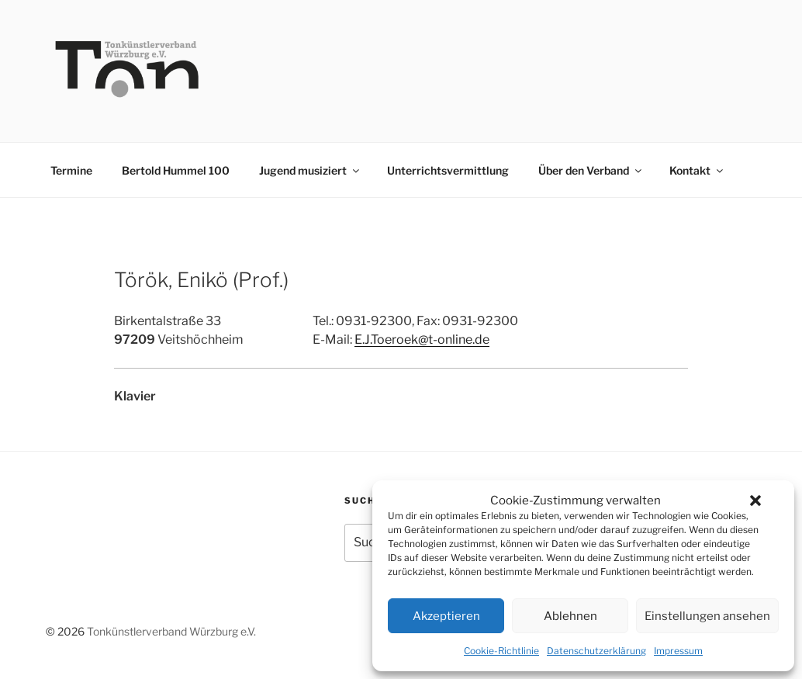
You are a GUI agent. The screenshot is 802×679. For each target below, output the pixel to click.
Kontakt (697, 170)
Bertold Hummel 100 (176, 170)
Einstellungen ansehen (707, 616)
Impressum (678, 650)
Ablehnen (570, 616)
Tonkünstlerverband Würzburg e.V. (171, 631)
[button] (755, 500)
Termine (71, 170)
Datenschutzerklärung (596, 650)
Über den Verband (591, 170)
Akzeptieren (446, 616)
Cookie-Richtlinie (501, 650)
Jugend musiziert (310, 170)
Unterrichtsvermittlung (448, 170)
